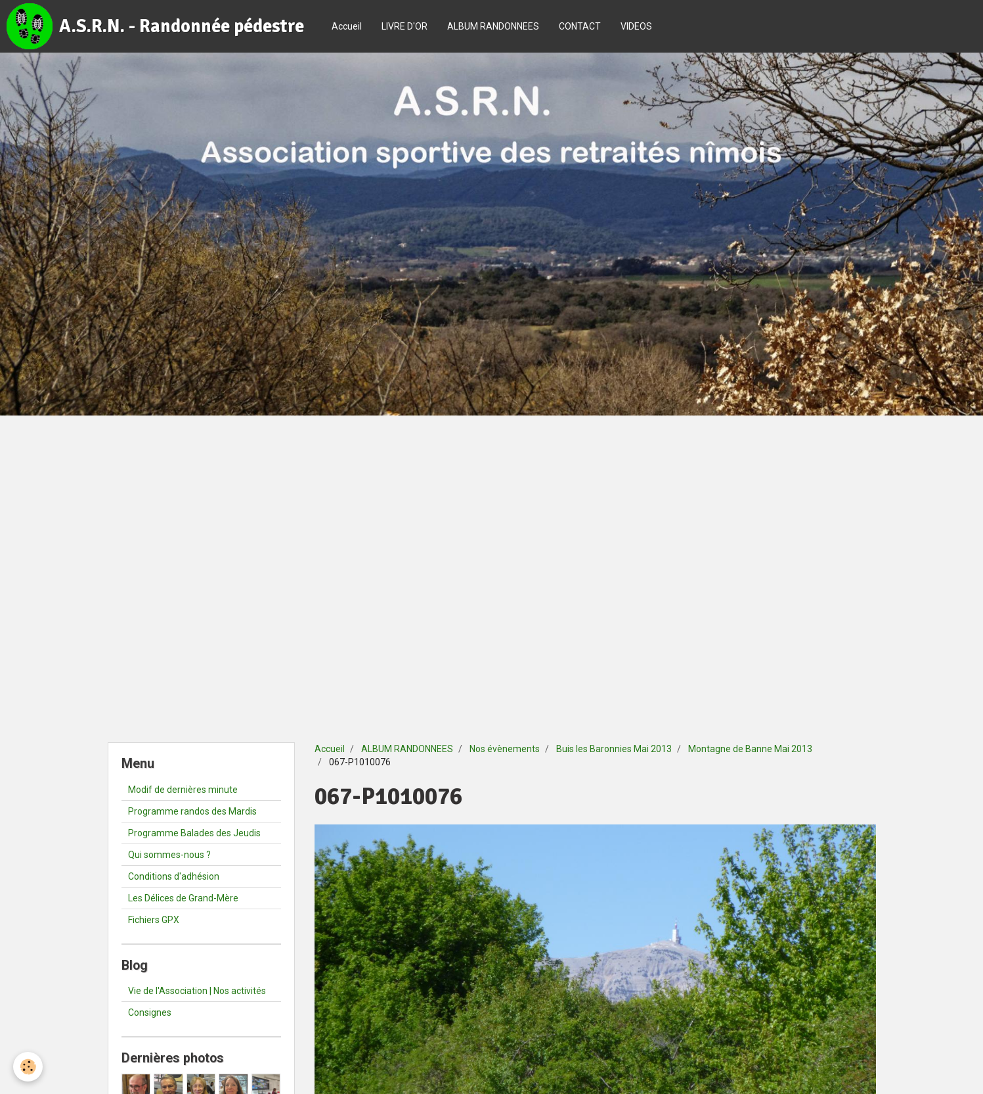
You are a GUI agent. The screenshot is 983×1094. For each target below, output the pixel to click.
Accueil (347, 26)
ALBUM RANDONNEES (493, 26)
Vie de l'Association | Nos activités (197, 991)
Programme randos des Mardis (192, 811)
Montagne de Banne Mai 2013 (750, 749)
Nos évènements (505, 749)
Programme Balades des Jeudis (194, 833)
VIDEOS (636, 26)
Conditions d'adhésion (173, 876)
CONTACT (580, 26)
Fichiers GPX (153, 920)
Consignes (149, 1012)
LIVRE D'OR (404, 26)
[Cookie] (28, 1067)
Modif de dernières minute (183, 789)
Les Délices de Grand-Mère (183, 898)
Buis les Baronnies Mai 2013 (614, 749)
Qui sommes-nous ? (169, 854)
